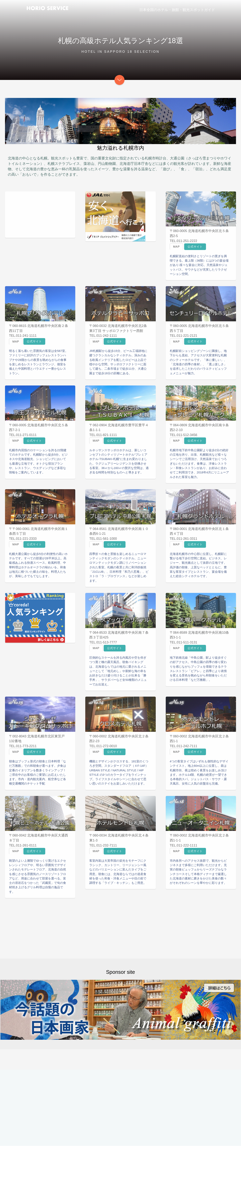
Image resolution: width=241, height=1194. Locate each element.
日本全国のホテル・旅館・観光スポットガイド (177, 10)
